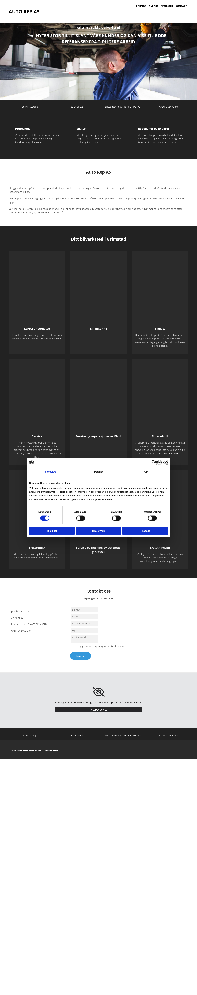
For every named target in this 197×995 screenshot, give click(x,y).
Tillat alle (145, 530)
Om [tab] (146, 471)
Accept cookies (98, 709)
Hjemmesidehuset (30, 750)
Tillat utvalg (98, 530)
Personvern (51, 750)
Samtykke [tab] (50, 471)
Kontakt (181, 5)
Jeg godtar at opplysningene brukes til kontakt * (102, 646)
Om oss (153, 5)
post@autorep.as (31, 106)
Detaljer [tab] (98, 471)
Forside (141, 5)
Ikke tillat (52, 530)
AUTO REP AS (24, 11)
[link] (99, 692)
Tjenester (167, 5)
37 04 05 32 (77, 106)
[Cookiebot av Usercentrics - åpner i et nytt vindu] (154, 462)
